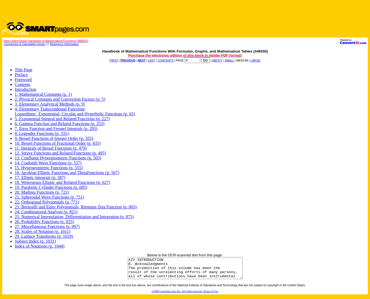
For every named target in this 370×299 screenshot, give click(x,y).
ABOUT (217, 60)
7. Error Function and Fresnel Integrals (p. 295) (56, 128)
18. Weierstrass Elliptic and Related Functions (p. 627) (62, 182)
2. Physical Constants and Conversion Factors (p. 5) (60, 99)
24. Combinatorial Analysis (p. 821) (46, 211)
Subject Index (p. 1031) (35, 241)
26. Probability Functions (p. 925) (44, 221)
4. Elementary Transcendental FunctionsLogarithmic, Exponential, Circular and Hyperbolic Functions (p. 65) (75, 111)
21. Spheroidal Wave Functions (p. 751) (49, 197)
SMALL (229, 60)
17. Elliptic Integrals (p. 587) (40, 177)
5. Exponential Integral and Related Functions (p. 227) (62, 118)
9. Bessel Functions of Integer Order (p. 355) (54, 138)
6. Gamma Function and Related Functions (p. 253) (59, 123)
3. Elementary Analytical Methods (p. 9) (50, 104)
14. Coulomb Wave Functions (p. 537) (48, 163)
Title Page (23, 69)
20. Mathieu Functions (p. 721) (42, 192)
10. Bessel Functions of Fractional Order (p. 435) (58, 143)
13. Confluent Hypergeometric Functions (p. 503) (58, 158)
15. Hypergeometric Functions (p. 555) (49, 167)
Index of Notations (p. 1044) (40, 246)
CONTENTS (165, 60)
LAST (151, 60)
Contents (22, 84)
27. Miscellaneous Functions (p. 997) (47, 226)
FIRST (114, 60)
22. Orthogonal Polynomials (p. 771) (47, 202)
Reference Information (64, 44)
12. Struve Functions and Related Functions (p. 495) (60, 153)
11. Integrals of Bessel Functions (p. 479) (51, 148)
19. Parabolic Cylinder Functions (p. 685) (51, 187)
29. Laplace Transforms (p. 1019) (44, 236)
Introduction (25, 89)
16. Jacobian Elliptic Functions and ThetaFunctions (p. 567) (67, 172)
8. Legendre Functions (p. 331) (42, 133)
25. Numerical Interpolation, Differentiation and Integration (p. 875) (74, 216)
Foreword (23, 79)
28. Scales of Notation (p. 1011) (42, 231)
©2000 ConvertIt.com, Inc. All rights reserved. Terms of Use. (185, 295)
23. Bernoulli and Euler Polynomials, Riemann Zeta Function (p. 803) (76, 207)
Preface (21, 74)
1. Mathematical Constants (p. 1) (43, 94)
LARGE (255, 60)
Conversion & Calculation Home (24, 44)
